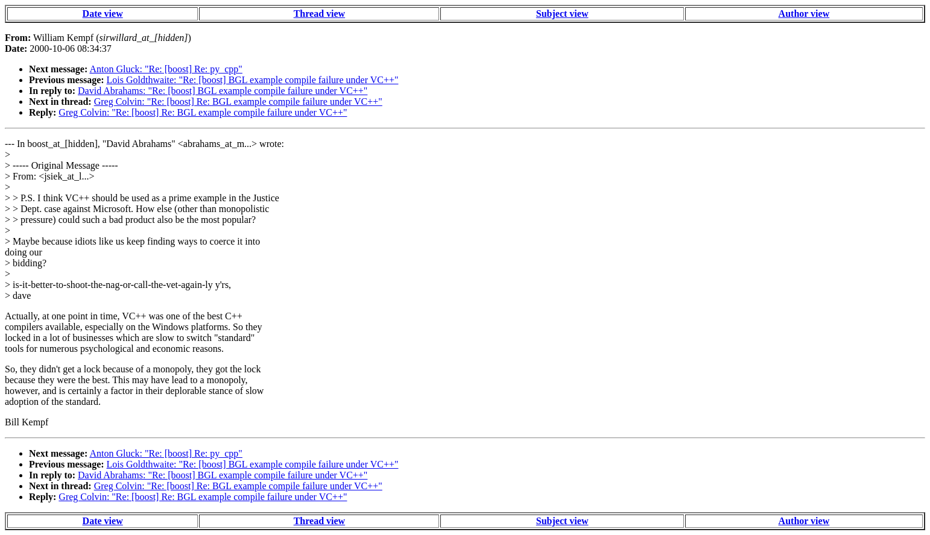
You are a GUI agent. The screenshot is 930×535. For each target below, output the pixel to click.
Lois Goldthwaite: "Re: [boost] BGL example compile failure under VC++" (253, 80)
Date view (103, 13)
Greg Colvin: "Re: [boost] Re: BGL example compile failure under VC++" (238, 101)
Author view (804, 13)
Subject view (562, 13)
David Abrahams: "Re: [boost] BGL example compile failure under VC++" (222, 91)
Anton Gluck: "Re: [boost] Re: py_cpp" (165, 69)
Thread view (319, 13)
